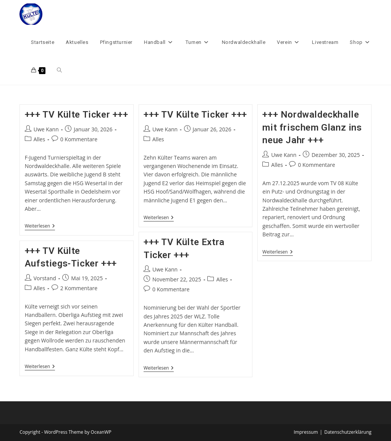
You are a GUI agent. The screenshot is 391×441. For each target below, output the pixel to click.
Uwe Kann (46, 129)
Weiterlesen (40, 226)
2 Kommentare (78, 288)
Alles (39, 139)
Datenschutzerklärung (348, 432)
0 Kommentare (78, 139)
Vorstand (45, 278)
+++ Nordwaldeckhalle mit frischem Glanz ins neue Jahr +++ (312, 127)
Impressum (306, 432)
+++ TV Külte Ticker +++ (76, 114)
